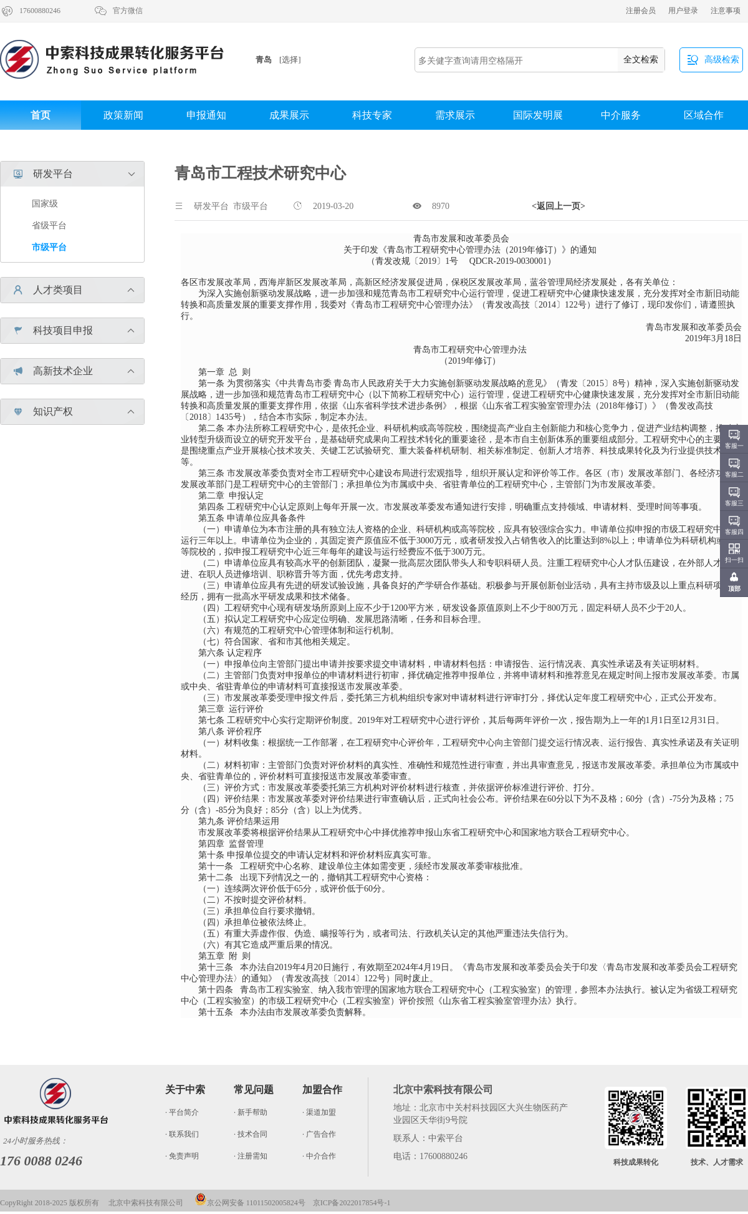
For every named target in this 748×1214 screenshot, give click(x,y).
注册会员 (641, 10)
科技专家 (372, 115)
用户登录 (683, 10)
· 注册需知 (250, 1156)
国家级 (45, 203)
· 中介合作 (319, 1156)
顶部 (734, 588)
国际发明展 (538, 115)
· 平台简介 (182, 1112)
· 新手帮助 (250, 1112)
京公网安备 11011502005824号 (249, 1202)
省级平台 (49, 225)
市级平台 (49, 247)
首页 (40, 115)
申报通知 (206, 115)
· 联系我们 (182, 1134)
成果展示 (289, 115)
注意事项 (726, 10)
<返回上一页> (558, 206)
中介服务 (621, 115)
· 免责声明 (182, 1156)
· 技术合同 (250, 1134)
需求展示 (455, 115)
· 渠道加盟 (319, 1112)
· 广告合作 (319, 1134)
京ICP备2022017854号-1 (352, 1202)
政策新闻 (123, 115)
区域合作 (704, 115)
